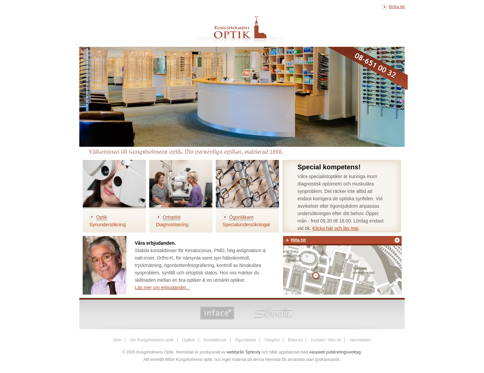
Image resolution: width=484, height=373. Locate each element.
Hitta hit (298, 240)
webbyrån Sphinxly (243, 352)
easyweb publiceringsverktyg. (335, 352)
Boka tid (397, 6)
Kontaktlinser (215, 340)
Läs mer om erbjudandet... (162, 287)
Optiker (188, 340)
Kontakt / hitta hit (326, 340)
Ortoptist (272, 340)
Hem (117, 340)
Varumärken (360, 340)
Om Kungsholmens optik (152, 340)
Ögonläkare (245, 340)
